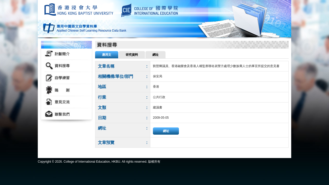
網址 (166, 131)
